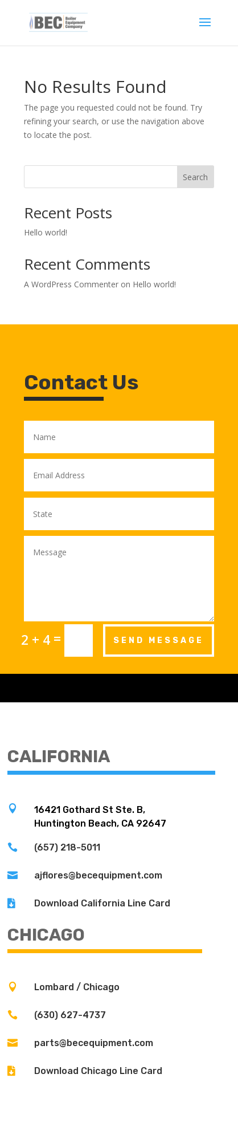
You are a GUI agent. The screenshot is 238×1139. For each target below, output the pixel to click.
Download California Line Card (102, 903)
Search (195, 177)
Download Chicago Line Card (98, 1070)
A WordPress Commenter (71, 284)
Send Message (158, 640)
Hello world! (45, 232)
